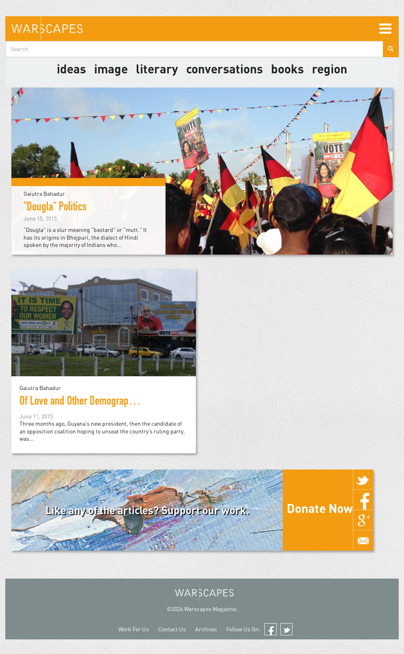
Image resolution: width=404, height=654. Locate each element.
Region (329, 68)
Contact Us (172, 629)
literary (157, 68)
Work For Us (133, 629)
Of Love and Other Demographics (82, 402)
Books (287, 68)
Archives (206, 629)
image (111, 68)
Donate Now (320, 508)
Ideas (71, 68)
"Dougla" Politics (55, 208)
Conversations (224, 68)
